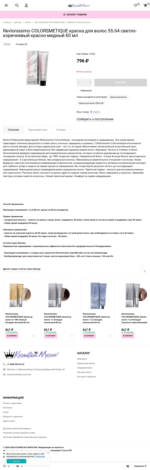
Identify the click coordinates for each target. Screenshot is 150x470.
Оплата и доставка (12, 403)
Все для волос (84, 372)
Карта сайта (9, 421)
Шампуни (82, 359)
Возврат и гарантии (12, 417)
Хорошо (16, 461)
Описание (13, 129)
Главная (7, 22)
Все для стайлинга (86, 377)
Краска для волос (118, 97)
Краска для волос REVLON (91, 103)
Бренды (17, 22)
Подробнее (40, 456)
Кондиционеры (84, 368)
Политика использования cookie (19, 433)
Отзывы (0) (21, 44)
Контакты (7, 408)
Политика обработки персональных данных (25, 437)
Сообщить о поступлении (95, 119)
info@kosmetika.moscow (17, 374)
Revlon (28, 22)
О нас (6, 412)
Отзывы (61, 129)
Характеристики (37, 129)
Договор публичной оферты (17, 428)
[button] (144, 271)
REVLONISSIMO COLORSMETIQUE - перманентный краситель (62, 22)
